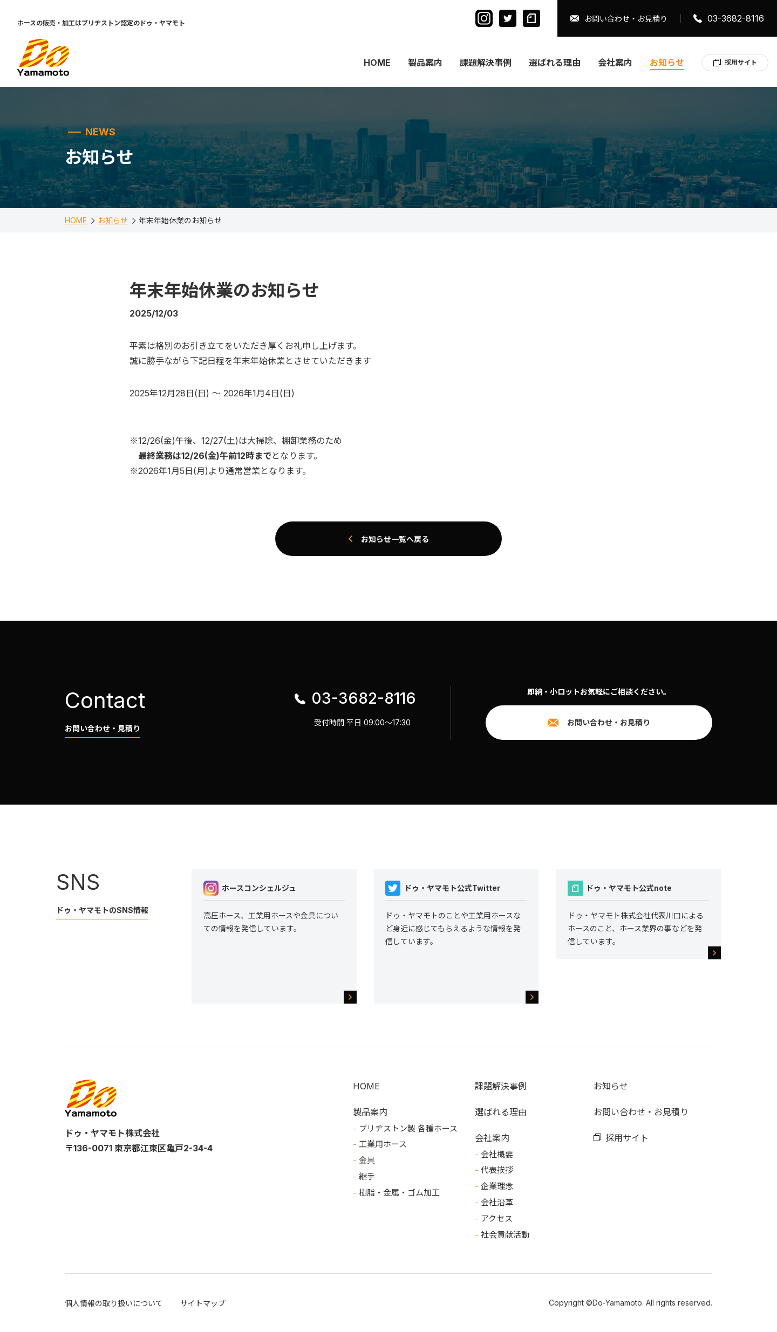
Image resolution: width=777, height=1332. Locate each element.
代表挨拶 (497, 1170)
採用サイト (741, 62)
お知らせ (667, 62)
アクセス (497, 1218)
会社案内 (615, 62)
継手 (367, 1176)
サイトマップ (203, 1303)
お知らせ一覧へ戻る (395, 538)
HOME (377, 62)
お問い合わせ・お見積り (625, 18)
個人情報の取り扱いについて (114, 1303)
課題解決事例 (486, 62)
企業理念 (497, 1186)
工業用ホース (383, 1144)
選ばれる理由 (555, 62)
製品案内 (425, 62)
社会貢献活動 (505, 1235)
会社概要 (497, 1154)
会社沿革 (497, 1202)
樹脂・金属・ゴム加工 (399, 1192)
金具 (367, 1160)
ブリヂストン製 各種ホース (408, 1128)
